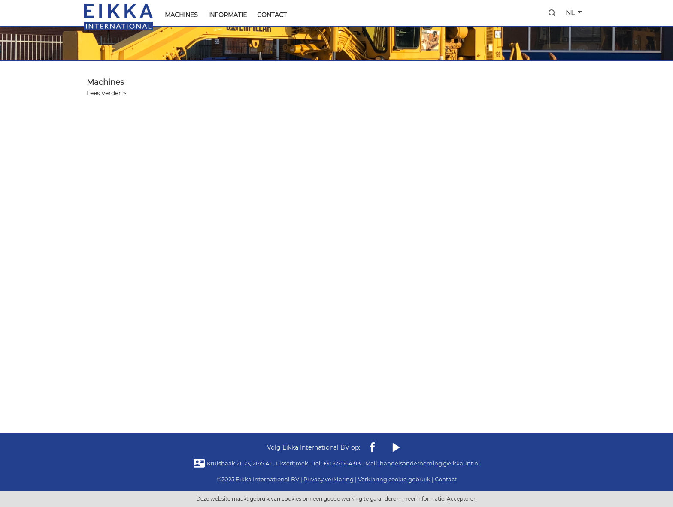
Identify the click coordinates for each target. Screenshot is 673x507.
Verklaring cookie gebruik (394, 479)
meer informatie (423, 498)
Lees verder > (106, 93)
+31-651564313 (342, 463)
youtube (395, 447)
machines (181, 15)
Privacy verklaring (328, 479)
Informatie (227, 15)
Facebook (372, 447)
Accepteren (462, 498)
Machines (105, 82)
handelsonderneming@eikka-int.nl (430, 463)
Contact (272, 15)
